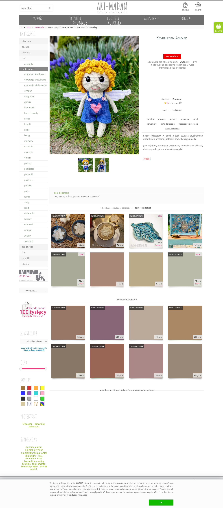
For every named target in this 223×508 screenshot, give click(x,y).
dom (24, 58)
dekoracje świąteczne (35, 74)
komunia (185, 119)
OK (161, 502)
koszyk (198, 10)
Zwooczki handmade (127, 299)
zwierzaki (28, 241)
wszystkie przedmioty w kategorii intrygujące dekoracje (126, 390)
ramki (27, 196)
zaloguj (185, 10)
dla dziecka (27, 247)
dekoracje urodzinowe (35, 79)
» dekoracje (28, 69)
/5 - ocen (171, 103)
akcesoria (26, 41)
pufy (26, 191)
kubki (27, 130)
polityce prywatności (78, 495)
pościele (28, 180)
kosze (27, 118)
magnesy (28, 141)
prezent (41, 350)
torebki (25, 258)
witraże (27, 230)
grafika (27, 102)
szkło (26, 208)
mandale (28, 146)
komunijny (151, 124)
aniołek (150, 119)
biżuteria (26, 52)
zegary (27, 235)
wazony (28, 219)
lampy (27, 135)
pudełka (28, 185)
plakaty (28, 163)
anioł (195, 119)
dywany (28, 91)
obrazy (27, 157)
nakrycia (28, 152)
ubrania (25, 264)
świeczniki (29, 213)
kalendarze (29, 107)
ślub (24, 252)
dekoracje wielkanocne (35, 85)
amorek (173, 119)
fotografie (29, 96)
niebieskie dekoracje (188, 124)
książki (27, 124)
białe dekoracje (172, 129)
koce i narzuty (31, 113)
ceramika (28, 64)
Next (134, 96)
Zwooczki (184, 62)
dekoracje (177, 110)
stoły (26, 202)
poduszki (28, 174)
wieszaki (28, 224)
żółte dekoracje (168, 124)
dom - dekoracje (143, 208)
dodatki (25, 47)
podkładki (29, 169)
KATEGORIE (27, 33)
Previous (54, 96)
